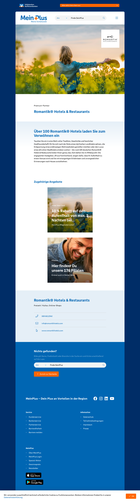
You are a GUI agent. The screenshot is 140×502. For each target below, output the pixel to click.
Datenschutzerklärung (13, 497)
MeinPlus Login (35, 456)
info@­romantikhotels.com (52, 323)
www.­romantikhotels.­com (52, 330)
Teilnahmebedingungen (93, 421)
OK (131, 496)
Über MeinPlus (35, 453)
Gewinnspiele (35, 464)
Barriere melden (35, 432)
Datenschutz (88, 417)
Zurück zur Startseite (46, 374)
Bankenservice (35, 421)
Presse (86, 428)
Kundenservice (35, 417)
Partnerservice (35, 425)
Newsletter (33, 468)
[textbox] (89, 5)
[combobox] (89, 5)
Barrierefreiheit (35, 428)
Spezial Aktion (35, 460)
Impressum (87, 425)
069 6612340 (47, 316)
